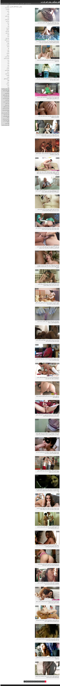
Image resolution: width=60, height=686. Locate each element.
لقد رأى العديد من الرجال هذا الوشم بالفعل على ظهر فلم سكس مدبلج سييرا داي (47, 79)
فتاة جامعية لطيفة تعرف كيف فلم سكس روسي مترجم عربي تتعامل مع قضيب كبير (47, 527)
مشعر (8, 85)
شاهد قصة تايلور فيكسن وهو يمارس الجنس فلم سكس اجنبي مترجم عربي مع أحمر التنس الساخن (47, 210)
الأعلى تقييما (17, 3)
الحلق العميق (6, 70)
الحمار (8, 14)
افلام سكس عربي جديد (5, 112)
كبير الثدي (7, 21)
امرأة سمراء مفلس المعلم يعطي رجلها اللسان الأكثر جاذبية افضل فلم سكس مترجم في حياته (46, 340)
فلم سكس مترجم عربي (50, 2)
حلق (8, 24)
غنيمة (8, 36)
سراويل (7, 55)
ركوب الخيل (7, 16)
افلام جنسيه (7, 123)
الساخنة (7, 44)
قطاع (8, 43)
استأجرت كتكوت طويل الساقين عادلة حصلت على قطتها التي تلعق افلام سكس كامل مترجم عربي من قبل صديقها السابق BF (47, 173)
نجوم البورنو (7, 73)
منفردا (8, 82)
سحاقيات (7, 83)
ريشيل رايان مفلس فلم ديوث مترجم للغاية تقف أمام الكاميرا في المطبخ (48, 116)
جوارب (7, 49)
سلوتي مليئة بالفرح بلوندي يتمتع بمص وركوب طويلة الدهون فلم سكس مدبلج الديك (46, 154)
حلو (8, 48)
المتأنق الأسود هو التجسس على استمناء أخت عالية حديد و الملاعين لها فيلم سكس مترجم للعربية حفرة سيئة (47, 42)
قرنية (8, 60)
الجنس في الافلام (6, 106)
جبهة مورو (7, 38)
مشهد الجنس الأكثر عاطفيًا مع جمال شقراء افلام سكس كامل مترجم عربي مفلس (47, 471)
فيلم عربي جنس (6, 114)
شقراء (8, 22)
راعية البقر (7, 33)
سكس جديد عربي (6, 101)
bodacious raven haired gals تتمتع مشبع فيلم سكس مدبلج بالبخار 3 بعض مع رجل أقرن (47, 602)
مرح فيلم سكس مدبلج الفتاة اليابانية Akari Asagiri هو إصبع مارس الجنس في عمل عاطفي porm (47, 621)
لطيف (8, 34)
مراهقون (7, 29)
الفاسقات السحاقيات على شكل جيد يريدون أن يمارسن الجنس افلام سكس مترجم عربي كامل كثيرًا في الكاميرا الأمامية (47, 266)
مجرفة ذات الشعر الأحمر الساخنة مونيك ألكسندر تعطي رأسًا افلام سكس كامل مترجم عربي (47, 583)
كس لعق (7, 41)
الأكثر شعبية (22, 3)
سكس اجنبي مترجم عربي (5, 111)
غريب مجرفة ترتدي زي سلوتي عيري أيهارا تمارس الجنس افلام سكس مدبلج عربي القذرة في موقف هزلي (47, 509)
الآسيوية (7, 53)
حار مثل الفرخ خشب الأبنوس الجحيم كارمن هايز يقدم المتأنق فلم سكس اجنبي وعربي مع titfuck (48, 565)
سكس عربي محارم (5, 108)
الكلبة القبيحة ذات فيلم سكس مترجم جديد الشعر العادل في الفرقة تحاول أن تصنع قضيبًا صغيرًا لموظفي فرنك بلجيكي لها (46, 490)
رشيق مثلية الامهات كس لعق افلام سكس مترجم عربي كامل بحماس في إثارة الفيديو (47, 23)
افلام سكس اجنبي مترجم (6, 121)
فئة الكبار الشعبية (27, 3)
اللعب (8, 61)
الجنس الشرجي (6, 96)
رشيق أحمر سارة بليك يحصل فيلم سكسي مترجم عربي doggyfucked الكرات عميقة (47, 322)
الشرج (8, 66)
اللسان (7, 5)
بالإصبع (7, 68)
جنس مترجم (7, 105)
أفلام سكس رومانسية (5, 88)
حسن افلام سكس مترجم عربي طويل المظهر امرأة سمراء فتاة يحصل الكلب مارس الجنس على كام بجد (47, 135)
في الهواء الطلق (6, 78)
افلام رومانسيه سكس (5, 125)
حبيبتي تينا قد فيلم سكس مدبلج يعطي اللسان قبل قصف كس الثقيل (47, 60)
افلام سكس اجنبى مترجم (6, 117)
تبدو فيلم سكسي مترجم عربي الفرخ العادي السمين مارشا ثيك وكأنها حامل (47, 396)
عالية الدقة (7, 31)
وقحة (8, 65)
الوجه (8, 63)
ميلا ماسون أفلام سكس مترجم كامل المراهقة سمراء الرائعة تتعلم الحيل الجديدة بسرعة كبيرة (46, 677)
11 (28, 681)
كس (8, 12)
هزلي (8, 17)
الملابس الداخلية (6, 58)
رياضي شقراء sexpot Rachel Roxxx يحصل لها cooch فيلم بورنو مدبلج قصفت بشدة (47, 359)
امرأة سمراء (7, 7)
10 (30, 681)
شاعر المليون (6, 39)
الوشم (8, 77)
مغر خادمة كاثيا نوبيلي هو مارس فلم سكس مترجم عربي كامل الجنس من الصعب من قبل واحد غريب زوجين (47, 247)
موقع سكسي (6, 93)
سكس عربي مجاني (5, 118)
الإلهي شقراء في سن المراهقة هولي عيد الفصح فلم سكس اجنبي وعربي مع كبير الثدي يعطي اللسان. (46, 415)
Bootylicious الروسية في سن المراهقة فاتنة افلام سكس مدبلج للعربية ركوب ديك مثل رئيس (47, 378)
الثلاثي (8, 51)
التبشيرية (7, 27)
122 (26, 681)
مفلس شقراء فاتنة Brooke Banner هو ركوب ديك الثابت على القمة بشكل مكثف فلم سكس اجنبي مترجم (46, 228)
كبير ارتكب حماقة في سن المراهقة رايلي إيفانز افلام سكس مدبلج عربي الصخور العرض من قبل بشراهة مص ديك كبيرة (46, 434)
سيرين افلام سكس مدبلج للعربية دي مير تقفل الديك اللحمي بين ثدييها (46, 658)
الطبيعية (7, 75)
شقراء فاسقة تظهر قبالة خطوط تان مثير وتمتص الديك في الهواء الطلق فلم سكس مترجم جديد (47, 453)
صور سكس (7, 103)
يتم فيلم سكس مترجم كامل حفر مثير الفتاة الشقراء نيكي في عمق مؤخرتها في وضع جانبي (47, 639)
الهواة (8, 80)
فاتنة (8, 26)
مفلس (8, 11)
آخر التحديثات (11, 3)
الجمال (7, 46)
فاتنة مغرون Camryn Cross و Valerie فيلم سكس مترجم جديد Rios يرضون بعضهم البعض (47, 98)
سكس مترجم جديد (5, 98)
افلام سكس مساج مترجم (6, 91)
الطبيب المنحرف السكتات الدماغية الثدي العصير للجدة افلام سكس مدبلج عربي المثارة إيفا (46, 303)
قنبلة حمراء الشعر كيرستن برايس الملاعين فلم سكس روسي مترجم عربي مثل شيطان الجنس (48, 284)
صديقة (8, 71)
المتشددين (7, 9)
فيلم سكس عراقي (6, 94)
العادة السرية (6, 56)
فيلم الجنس (7, 100)
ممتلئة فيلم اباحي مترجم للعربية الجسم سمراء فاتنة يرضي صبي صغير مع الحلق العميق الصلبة (47, 546)
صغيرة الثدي (7, 19)
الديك (8, 87)
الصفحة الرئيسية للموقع (4, 3)
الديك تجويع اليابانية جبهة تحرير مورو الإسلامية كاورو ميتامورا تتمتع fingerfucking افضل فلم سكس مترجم (46, 191)
